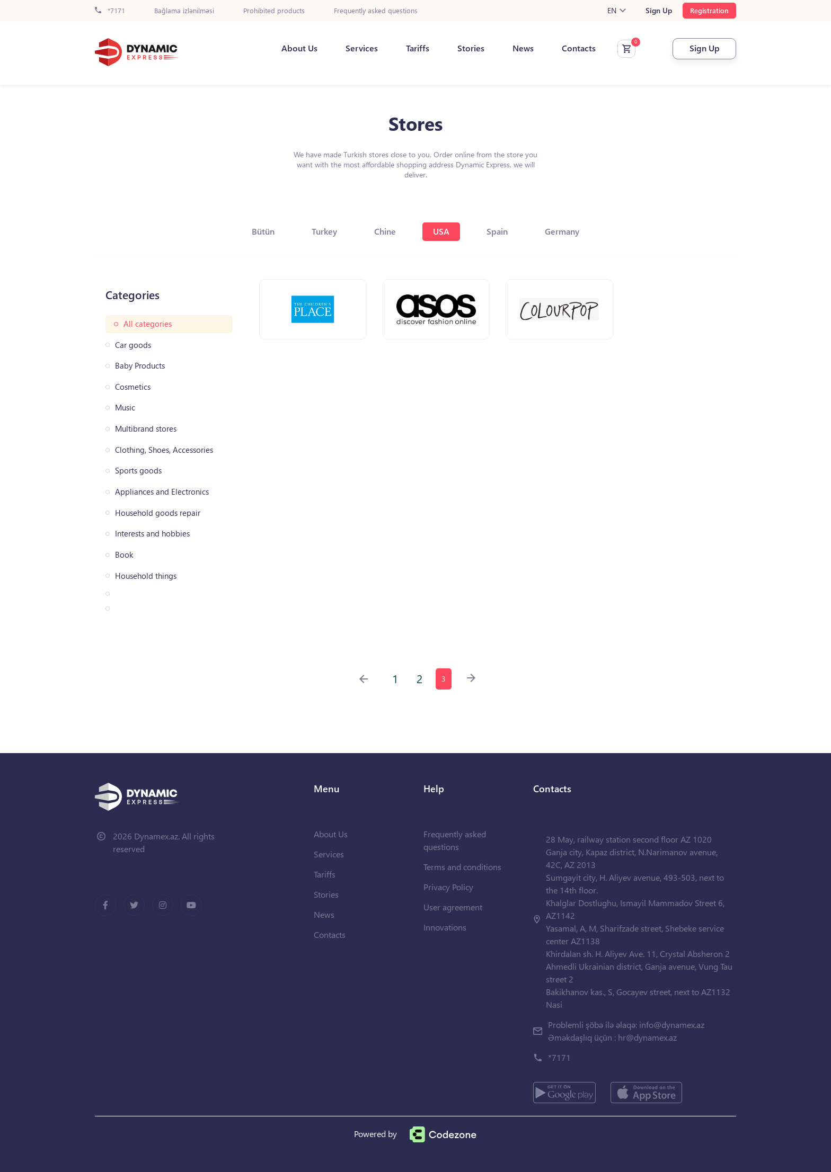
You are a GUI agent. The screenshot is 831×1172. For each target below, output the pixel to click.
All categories (147, 324)
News (523, 48)
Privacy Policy (448, 886)
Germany (562, 231)
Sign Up (659, 10)
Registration (709, 10)
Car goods (133, 345)
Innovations (444, 927)
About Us (299, 48)
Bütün (263, 231)
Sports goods (138, 471)
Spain (497, 231)
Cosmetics (133, 387)
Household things (145, 576)
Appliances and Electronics (162, 492)
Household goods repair (157, 513)
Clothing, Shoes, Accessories (164, 450)
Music (125, 407)
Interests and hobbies (152, 534)
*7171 (110, 11)
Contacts (579, 48)
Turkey (324, 231)
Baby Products (140, 366)
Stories (470, 48)
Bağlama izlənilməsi (184, 11)
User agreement (452, 906)
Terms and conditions (462, 866)
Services (362, 48)
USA (441, 231)
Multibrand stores (145, 429)
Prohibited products (274, 11)
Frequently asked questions (376, 11)
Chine (385, 231)
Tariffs (417, 48)
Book (124, 555)
